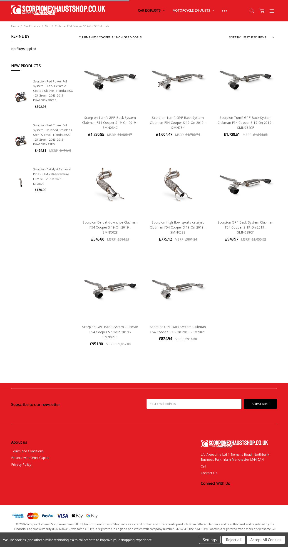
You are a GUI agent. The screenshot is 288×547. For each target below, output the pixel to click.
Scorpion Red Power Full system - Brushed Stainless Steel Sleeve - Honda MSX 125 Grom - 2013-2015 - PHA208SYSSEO (52, 134)
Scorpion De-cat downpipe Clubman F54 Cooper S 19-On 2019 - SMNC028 (110, 227)
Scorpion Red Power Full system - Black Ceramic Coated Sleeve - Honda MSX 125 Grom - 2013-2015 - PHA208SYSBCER (53, 90)
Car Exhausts (151, 10)
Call (203, 466)
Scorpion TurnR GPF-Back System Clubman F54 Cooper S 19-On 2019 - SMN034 (178, 122)
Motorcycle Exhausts (193, 10)
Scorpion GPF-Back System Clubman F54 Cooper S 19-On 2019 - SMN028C (110, 332)
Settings (210, 539)
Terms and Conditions (27, 451)
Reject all (233, 539)
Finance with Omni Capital (30, 457)
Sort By (235, 37)
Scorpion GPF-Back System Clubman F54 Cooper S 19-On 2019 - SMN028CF (245, 227)
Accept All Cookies (265, 539)
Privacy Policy (21, 464)
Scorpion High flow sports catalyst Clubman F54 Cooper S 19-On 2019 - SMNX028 (178, 227)
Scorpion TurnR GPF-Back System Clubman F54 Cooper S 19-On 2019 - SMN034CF (245, 122)
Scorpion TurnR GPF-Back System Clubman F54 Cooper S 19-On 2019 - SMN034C (110, 122)
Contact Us (209, 473)
